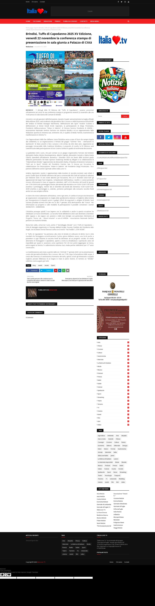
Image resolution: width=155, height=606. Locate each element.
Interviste (113, 359)
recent (47, 265)
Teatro (113, 401)
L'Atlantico (117, 514)
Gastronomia (113, 356)
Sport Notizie (101, 523)
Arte (113, 342)
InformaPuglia (118, 509)
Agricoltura (101, 436)
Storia (115, 472)
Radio (113, 380)
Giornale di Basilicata (120, 504)
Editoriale (117, 446)
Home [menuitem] (28, 21)
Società (121, 469)
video (113, 425)
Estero (106, 449)
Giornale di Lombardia (104, 504)
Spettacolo (113, 390)
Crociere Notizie (119, 498)
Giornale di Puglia (119, 506)
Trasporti (117, 475)
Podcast (113, 373)
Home (27, 2)
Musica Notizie (101, 518)
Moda (113, 366)
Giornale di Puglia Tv (103, 507)
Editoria (109, 446)
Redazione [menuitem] (48, 21)
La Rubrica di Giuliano (113, 363)
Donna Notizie (118, 501)
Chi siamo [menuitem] (37, 21)
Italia (115, 452)
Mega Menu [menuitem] (94, 21)
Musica (113, 370)
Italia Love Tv (101, 510)
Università (113, 479)
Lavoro (116, 459)
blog (34, 265)
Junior (112, 455)
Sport (36, 28)
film (113, 418)
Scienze (113, 387)
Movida (124, 462)
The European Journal (104, 526)
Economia (101, 446)
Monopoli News (119, 517)
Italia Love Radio (103, 455)
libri (113, 421)
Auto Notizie (101, 496)
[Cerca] (109, 116)
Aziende (110, 439)
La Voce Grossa (102, 512)
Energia (125, 446)
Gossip (100, 452)
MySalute (117, 520)
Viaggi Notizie (118, 528)
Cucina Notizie (101, 499)
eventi (40, 265)
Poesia (113, 377)
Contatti (42, 2)
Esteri (99, 449)
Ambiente (110, 436)
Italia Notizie (118, 512)
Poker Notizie (101, 520)
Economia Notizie (102, 502)
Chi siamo (35, 2)
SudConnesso (118, 525)
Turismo (113, 404)
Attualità (123, 436)
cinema (113, 411)
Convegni (101, 442)
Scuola (114, 469)
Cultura (113, 353)
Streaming (113, 397)
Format (113, 449)
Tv (113, 408)
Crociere (113, 349)
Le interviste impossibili (105, 462)
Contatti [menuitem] (84, 21)
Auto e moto (102, 439)
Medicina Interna (102, 515)
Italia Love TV (41, 562)
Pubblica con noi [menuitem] (70, 21)
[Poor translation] (7, 575)
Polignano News (119, 522)
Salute (113, 384)
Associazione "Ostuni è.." (120, 495)
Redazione (29, 47)
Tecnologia (108, 475)
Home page (29, 28)
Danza (123, 442)
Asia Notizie (100, 494)
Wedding (122, 479)
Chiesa (113, 346)
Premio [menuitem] (57, 21)
